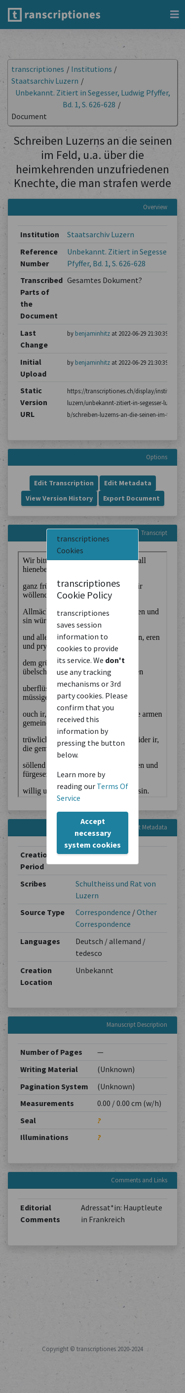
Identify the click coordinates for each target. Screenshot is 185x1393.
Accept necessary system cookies (92, 833)
